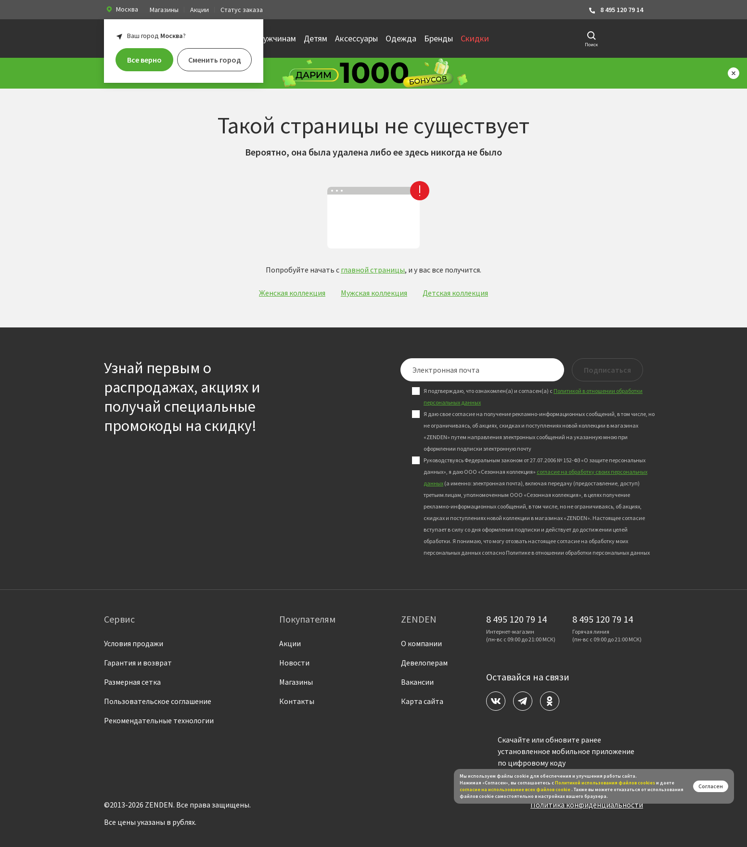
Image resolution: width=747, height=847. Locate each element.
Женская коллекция (292, 293)
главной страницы (373, 269)
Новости (294, 662)
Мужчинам (276, 38)
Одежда (401, 38)
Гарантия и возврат (138, 662)
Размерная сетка (132, 682)
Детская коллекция (455, 293)
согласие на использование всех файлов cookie (515, 789)
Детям (315, 38)
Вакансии (417, 682)
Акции (199, 9)
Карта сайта (422, 701)
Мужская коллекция (374, 293)
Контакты (296, 701)
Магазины (164, 9)
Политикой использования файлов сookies (605, 783)
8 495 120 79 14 (615, 9)
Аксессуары (356, 38)
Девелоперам (424, 662)
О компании (421, 643)
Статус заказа (241, 9)
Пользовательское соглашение (157, 701)
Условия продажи (133, 643)
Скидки (475, 38)
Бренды (438, 38)
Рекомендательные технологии (159, 720)
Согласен (710, 786)
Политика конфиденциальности (586, 804)
